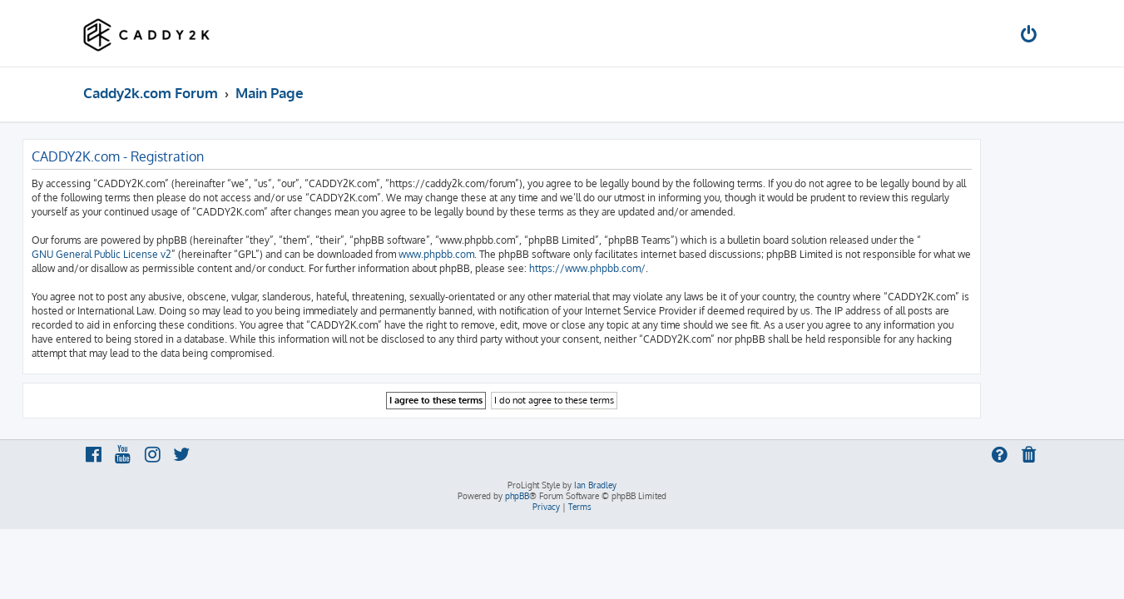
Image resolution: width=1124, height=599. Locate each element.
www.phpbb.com (497, 254)
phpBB (517, 496)
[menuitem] (1029, 36)
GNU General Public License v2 (162, 254)
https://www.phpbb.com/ (648, 268)
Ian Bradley (595, 485)
